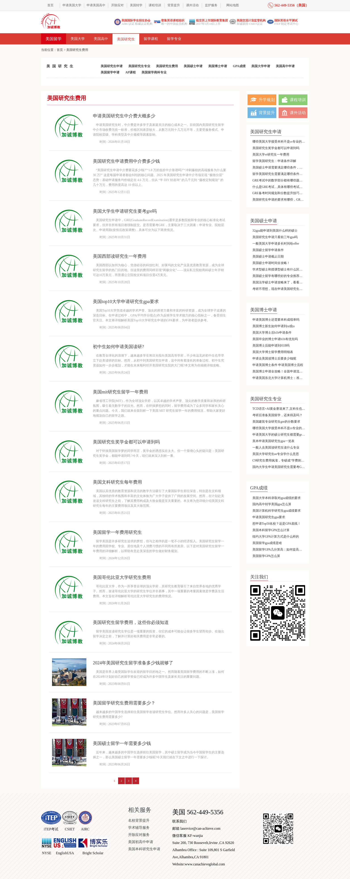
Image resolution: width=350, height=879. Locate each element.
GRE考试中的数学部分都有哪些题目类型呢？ (278, 180)
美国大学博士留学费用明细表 (272, 352)
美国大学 (78, 39)
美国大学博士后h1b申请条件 (272, 332)
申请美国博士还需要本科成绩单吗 (275, 319)
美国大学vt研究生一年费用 (270, 154)
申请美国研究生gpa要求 (268, 517)
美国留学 (54, 39)
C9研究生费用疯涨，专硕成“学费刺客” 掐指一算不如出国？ (278, 460)
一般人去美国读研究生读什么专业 (275, 447)
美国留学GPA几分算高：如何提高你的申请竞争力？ (278, 549)
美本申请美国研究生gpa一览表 (273, 441)
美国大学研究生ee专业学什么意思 (275, 454)
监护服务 (211, 5)
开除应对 (117, 5)
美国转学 (136, 5)
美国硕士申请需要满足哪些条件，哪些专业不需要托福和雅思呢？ (278, 167)
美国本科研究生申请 (144, 849)
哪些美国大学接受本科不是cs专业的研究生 (278, 141)
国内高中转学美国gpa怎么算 (271, 504)
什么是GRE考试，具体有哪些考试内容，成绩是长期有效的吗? (278, 187)
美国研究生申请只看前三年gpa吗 (275, 237)
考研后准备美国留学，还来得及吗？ (277, 415)
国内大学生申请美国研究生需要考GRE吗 (278, 467)
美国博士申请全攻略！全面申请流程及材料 (278, 371)
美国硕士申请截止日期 (268, 256)
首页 (50, 5)
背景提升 (173, 5)
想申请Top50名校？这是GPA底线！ (276, 523)
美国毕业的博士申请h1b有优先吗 (275, 339)
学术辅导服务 (139, 827)
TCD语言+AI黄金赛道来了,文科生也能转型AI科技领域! (278, 408)
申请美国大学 (71, 5)
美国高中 (101, 39)
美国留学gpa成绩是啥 (267, 543)
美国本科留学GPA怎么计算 (271, 530)
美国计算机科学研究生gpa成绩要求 (276, 510)
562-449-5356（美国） (291, 5)
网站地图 (232, 5)
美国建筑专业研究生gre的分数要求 (276, 421)
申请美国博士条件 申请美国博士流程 (277, 365)
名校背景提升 (139, 820)
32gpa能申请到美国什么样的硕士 (275, 230)
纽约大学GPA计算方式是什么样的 (275, 536)
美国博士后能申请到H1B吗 (271, 345)
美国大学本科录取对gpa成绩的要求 (276, 498)
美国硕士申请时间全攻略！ (271, 263)
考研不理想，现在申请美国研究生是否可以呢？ (278, 289)
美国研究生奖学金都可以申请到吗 (275, 148)
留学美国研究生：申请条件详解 (274, 161)
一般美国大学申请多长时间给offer (275, 243)
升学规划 (267, 100)
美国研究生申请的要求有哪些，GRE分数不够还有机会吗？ (278, 199)
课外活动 (192, 5)
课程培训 (155, 5)
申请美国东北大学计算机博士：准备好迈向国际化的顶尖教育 (278, 378)
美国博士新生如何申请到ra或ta (273, 326)
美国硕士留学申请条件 (268, 250)
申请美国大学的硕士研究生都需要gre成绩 (278, 434)
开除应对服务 (139, 835)
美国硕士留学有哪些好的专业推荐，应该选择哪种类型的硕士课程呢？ (278, 276)
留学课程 (151, 39)
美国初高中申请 (140, 842)
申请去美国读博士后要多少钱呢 (274, 358)
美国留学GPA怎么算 (266, 556)
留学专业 (174, 39)
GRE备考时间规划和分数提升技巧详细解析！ (278, 193)
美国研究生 (126, 39)
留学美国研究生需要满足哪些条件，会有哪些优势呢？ (278, 174)
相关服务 (139, 810)
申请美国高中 (96, 5)
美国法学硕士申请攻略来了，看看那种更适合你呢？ (278, 282)
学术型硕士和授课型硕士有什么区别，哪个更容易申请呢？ (278, 269)
